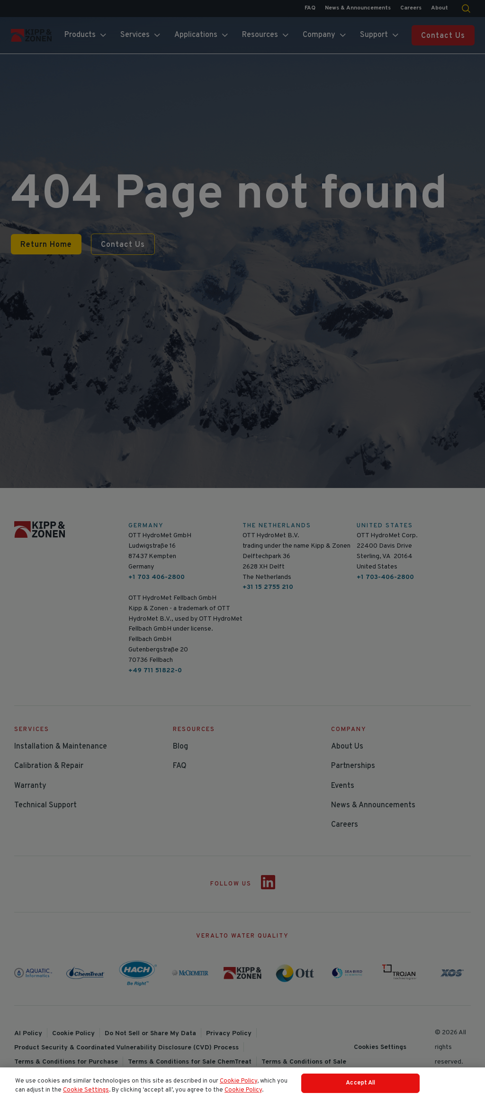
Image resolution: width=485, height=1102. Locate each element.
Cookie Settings (86, 1095)
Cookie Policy (238, 1086)
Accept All (360, 1088)
